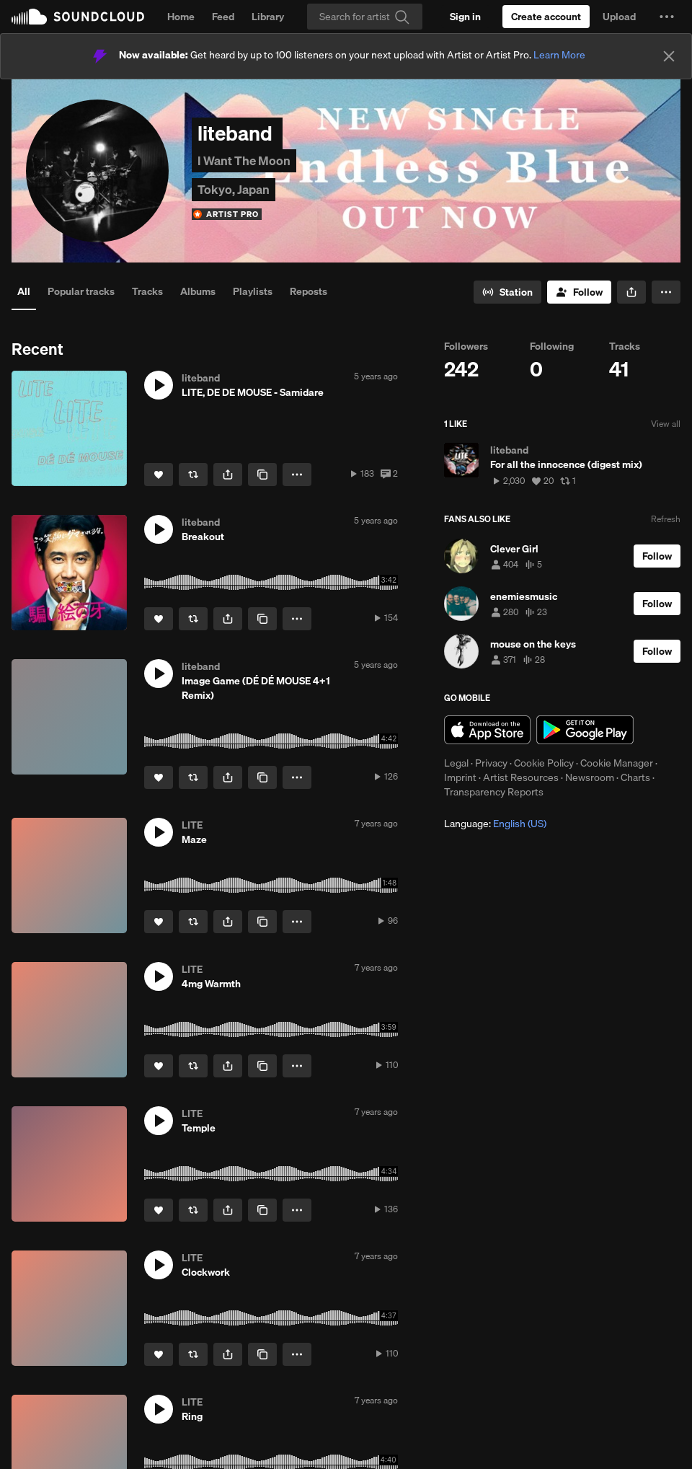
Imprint (460, 777)
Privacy (491, 763)
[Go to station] (507, 292)
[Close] (669, 56)
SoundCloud (78, 17)
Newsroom (589, 777)
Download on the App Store (487, 729)
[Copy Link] (262, 474)
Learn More (559, 55)
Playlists (252, 291)
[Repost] (193, 474)
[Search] (364, 17)
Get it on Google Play (585, 729)
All (23, 291)
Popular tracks (81, 291)
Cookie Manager (616, 763)
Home (181, 17)
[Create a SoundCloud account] (546, 16)
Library (268, 17)
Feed (223, 17)
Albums (198, 291)
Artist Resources (521, 777)
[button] (666, 16)
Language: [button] (495, 823)
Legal (456, 763)
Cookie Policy (544, 763)
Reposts (308, 291)
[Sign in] (465, 16)
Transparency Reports (494, 792)
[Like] (158, 474)
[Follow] (579, 292)
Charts (635, 777)
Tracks (147, 291)
